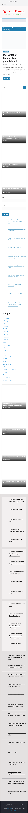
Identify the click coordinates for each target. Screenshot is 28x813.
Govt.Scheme (6, 340)
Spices (5, 375)
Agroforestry (6, 318)
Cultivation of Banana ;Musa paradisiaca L (10, 58)
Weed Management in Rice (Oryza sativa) (14, 457)
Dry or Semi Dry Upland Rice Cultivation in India (14, 481)
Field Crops (6, 329)
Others (5, 367)
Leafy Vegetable (7, 350)
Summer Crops (7, 377)
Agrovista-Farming (14, 11)
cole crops (6, 321)
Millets (5, 359)
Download (6, 323)
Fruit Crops (6, 51)
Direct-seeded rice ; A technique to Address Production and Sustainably (12, 404)
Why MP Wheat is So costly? (10, 164)
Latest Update (7, 348)
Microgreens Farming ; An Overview (12, 112)
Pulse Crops (6, 372)
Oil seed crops (7, 364)
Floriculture (6, 331)
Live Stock (5, 353)
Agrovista (13, 64)
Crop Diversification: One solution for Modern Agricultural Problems (12, 137)
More (4, 361)
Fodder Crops (6, 334)
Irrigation (5, 342)
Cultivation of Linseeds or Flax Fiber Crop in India (14, 430)
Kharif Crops (6, 345)
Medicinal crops (7, 356)
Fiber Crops (6, 326)
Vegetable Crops (7, 380)
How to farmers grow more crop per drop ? (14, 189)
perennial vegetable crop (9, 369)
